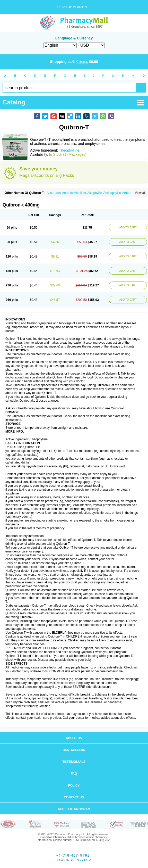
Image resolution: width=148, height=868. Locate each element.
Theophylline (69, 150)
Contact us (74, 797)
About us (74, 738)
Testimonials (73, 762)
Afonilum (80, 193)
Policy (74, 785)
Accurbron (54, 193)
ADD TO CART (127, 227)
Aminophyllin (112, 193)
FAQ (74, 773)
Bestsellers (74, 750)
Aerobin (67, 193)
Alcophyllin (94, 193)
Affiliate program (74, 809)
